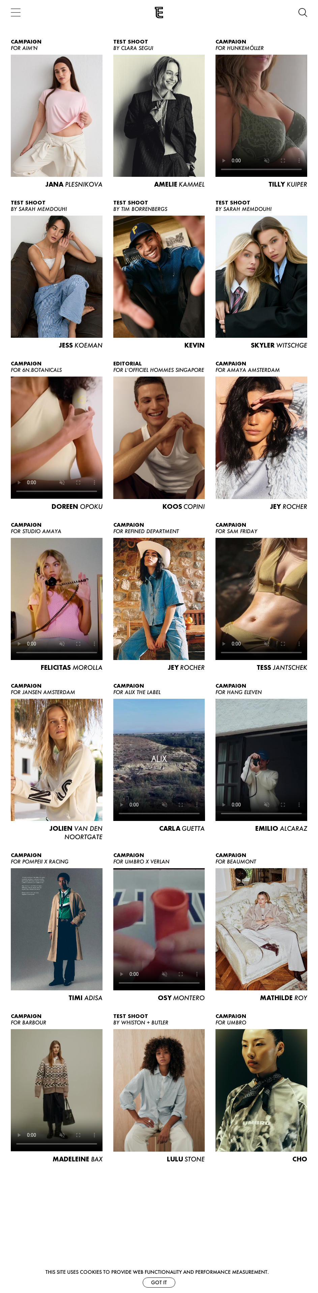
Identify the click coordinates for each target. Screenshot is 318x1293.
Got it (159, 1282)
